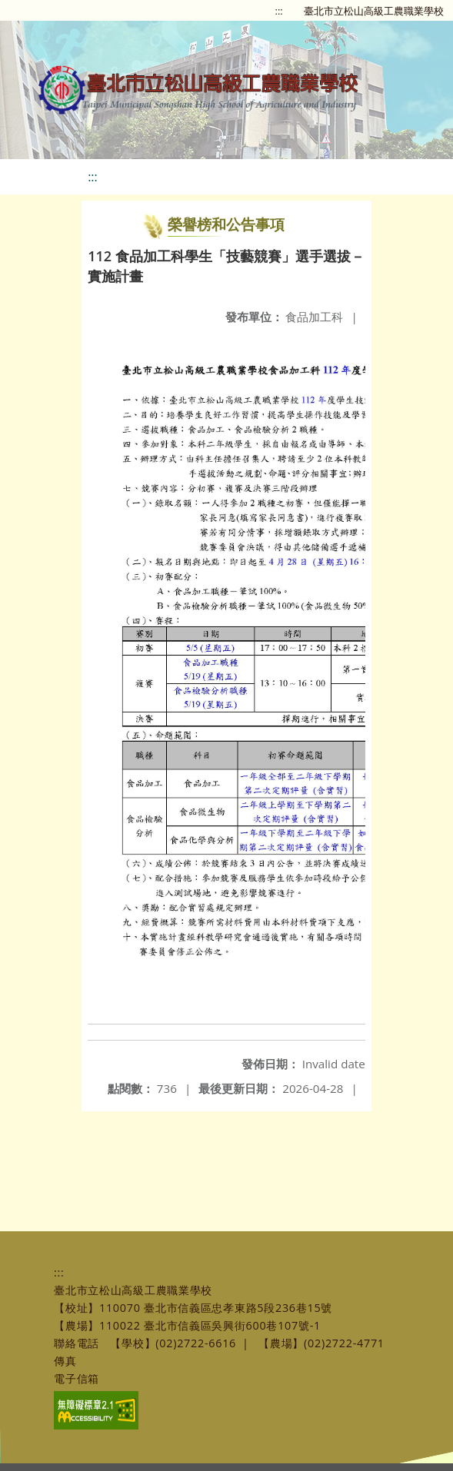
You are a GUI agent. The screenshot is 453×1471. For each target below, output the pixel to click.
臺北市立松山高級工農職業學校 (374, 11)
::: (279, 11)
